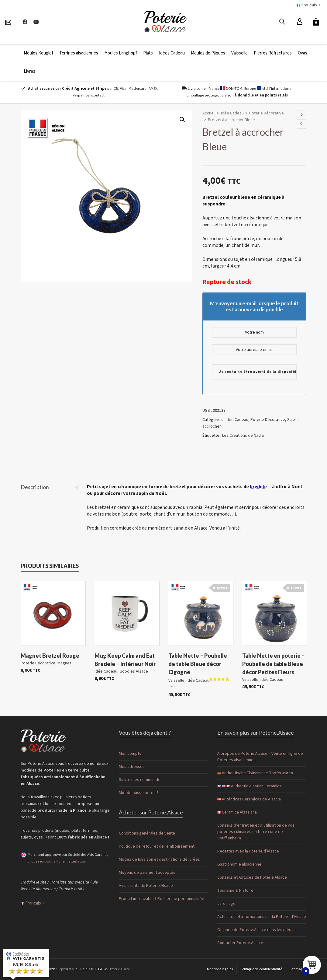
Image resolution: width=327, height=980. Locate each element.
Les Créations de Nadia (243, 435)
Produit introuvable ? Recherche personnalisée (161, 899)
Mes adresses (132, 767)
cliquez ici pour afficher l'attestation (57, 861)
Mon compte (130, 754)
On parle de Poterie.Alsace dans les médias (257, 930)
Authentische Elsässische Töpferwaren (255, 773)
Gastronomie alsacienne (239, 864)
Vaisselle (176, 681)
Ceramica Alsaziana (237, 812)
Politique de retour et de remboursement (156, 846)
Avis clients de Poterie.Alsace (146, 886)
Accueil (208, 113)
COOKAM (95, 969)
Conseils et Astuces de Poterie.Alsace (252, 877)
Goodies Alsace (133, 671)
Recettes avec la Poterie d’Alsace (248, 851)
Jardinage (226, 904)
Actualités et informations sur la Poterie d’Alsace (261, 917)
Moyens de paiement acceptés (147, 873)
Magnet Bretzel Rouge (50, 655)
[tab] (49, 487)
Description (35, 487)
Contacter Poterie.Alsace (240, 943)
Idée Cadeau (232, 113)
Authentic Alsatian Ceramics (249, 786)
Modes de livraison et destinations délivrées (159, 859)
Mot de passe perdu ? (138, 793)
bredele (258, 486)
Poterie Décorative (266, 113)
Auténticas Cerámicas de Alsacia (249, 799)
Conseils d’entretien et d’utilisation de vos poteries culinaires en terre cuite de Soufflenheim (255, 831)
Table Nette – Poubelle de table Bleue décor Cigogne (197, 663)
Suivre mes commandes (141, 780)
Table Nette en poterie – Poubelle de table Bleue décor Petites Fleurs (273, 663)
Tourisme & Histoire (235, 890)
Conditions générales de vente (147, 833)
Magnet (64, 663)
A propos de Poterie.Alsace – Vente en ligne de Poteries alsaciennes (260, 757)
